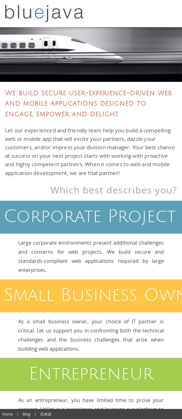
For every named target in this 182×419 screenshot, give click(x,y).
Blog (26, 413)
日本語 (45, 413)
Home (7, 413)
